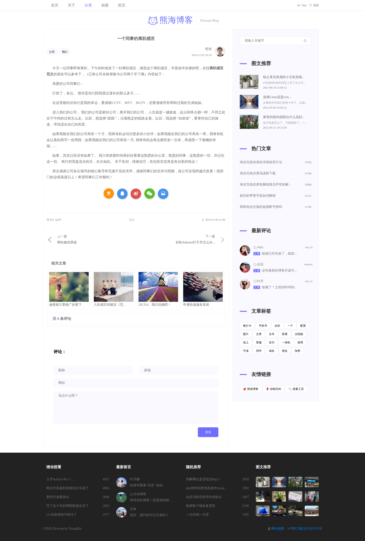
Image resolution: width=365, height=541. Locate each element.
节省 (246, 350)
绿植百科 (273, 389)
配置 (303, 325)
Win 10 (309, 247)
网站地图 (277, 528)
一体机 (286, 342)
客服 (259, 342)
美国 (314, 5)
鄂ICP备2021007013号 (306, 528)
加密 (297, 350)
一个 (290, 325)
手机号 (263, 325)
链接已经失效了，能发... (279, 253)
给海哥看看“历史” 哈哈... (147, 485)
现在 (284, 350)
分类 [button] (88, 5)
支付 (271, 342)
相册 (105, 5)
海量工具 (296, 389)
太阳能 (299, 334)
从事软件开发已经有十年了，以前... (285, 102)
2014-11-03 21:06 (213, 219)
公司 (52, 51)
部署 (284, 334)
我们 (65, 51)
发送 (208, 432)
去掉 (277, 325)
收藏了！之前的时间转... (279, 287)
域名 (271, 350)
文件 (271, 334)
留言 (121, 5)
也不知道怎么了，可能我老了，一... (285, 122)
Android (308, 264)
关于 (71, 5)
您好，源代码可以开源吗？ (149, 515)
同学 (259, 350)
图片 (246, 334)
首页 (54, 5)
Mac (302, 5)
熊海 (208, 49)
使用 (300, 342)
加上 (246, 342)
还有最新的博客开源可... (279, 270)
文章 (257, 253)
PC (58, 219)
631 (50, 219)
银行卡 (247, 325)
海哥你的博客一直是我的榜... (151, 500)
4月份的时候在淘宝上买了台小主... (284, 82)
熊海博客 (250, 389)
